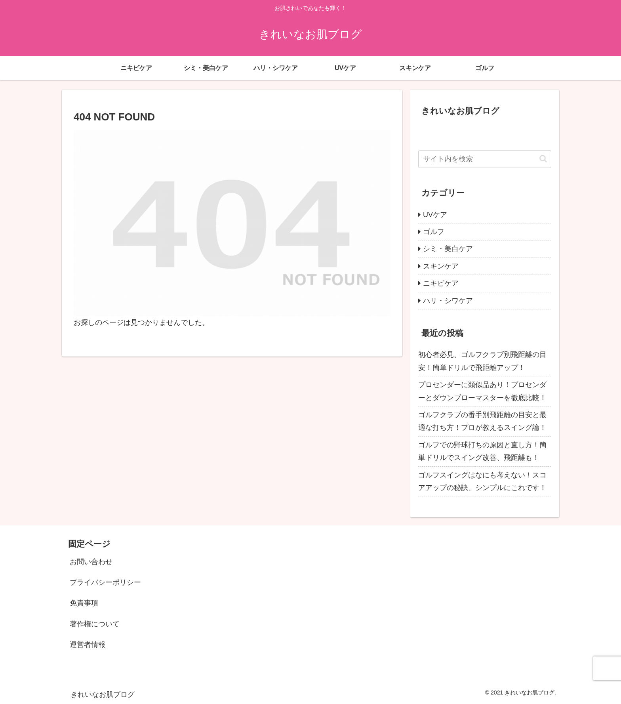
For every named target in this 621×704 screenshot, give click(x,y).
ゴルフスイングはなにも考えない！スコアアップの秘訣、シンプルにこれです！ (482, 481)
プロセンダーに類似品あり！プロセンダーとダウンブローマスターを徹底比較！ (482, 391)
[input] (484, 159)
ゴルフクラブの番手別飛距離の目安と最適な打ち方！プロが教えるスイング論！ (482, 421)
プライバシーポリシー (105, 582)
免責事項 (84, 603)
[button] (543, 158)
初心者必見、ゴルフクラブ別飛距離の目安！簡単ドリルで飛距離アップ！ (482, 361)
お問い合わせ (91, 562)
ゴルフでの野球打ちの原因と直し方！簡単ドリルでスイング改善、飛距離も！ (482, 451)
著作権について (95, 624)
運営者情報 (87, 645)
